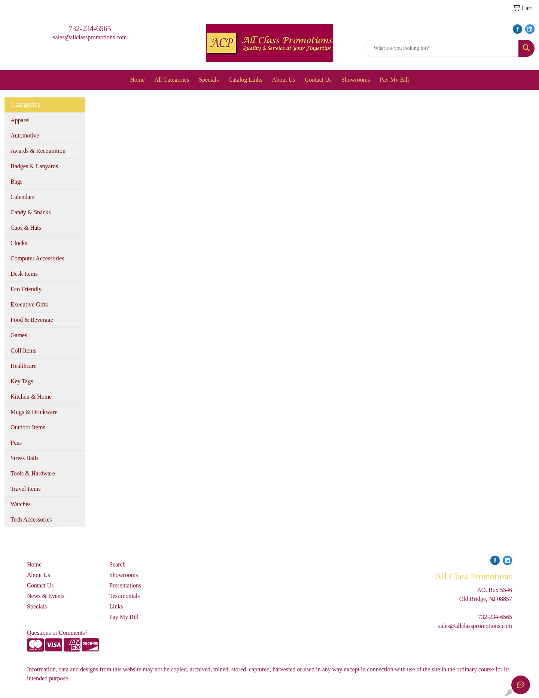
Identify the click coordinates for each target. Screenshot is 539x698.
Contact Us (318, 79)
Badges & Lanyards (34, 166)
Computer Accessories (37, 258)
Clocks (18, 243)
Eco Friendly (26, 289)
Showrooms (355, 79)
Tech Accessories (31, 519)
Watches (20, 504)
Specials (209, 79)
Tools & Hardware (32, 473)
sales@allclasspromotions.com (90, 37)
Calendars (22, 197)
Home (137, 79)
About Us (283, 79)
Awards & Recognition (38, 151)
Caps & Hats (25, 227)
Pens (16, 442)
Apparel (20, 120)
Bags (16, 181)
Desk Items (23, 274)
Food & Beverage (31, 320)
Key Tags (21, 381)
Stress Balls (24, 458)
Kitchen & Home (31, 396)
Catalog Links (245, 79)
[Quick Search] (441, 48)
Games (18, 335)
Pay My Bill (394, 79)
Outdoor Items (27, 427)
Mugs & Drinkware (33, 412)
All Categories (171, 79)
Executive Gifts (29, 304)
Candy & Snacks (30, 212)
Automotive (24, 135)
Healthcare (23, 366)
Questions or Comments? (57, 632)
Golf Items (23, 350)
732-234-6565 (89, 28)
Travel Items (25, 489)
